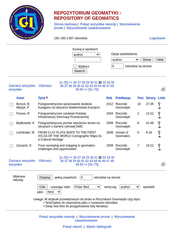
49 (77, 89)
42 (87, 86)
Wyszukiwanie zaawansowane (88, 28)
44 (95, 86)
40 (78, 86)
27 (79, 82)
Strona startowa (65, 24)
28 (83, 82)
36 (61, 86)
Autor (20, 98)
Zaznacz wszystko (22, 86)
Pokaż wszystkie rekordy (98, 24)
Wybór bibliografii (98, 226)
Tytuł (41, 98)
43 (91, 86)
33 (104, 82)
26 (74, 82)
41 (82, 86)
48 (112, 86)
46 (103, 86)
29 (87, 82)
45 (99, 86)
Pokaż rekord (72, 226)
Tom (140, 98)
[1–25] (64, 82)
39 (74, 86)
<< (70, 82)
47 (108, 86)
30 (91, 82)
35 (112, 82)
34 (108, 82)
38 (70, 86)
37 (66, 86)
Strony (150, 98)
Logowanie (157, 38)
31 (96, 82)
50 (81, 89)
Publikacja (123, 98)
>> (86, 89)
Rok (109, 98)
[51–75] (93, 89)
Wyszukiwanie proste (94, 216)
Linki (161, 98)
